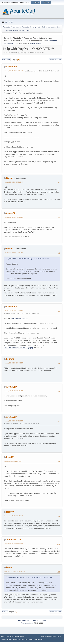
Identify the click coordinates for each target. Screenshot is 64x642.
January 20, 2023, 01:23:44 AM (13, 252)
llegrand (10, 359)
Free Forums (12, 639)
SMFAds (3, 639)
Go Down (6, 59)
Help (42, 636)
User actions (55, 59)
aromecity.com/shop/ (20, 318)
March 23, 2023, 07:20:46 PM (13, 461)
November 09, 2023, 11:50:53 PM (14, 571)
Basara (9, 178)
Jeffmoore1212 (13, 539)
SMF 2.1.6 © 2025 (7, 636)
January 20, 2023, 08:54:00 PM (13, 363)
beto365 (10, 457)
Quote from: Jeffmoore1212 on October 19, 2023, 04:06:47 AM (30, 577)
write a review (35, 43)
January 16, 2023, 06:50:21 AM (13, 182)
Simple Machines (19, 636)
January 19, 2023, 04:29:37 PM (13, 217)
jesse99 (10, 512)
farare (9, 567)
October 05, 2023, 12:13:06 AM (13, 516)
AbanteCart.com (27, 623)
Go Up (4, 612)
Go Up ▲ (60, 636)
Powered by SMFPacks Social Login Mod (30, 639)
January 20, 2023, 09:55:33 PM (13, 391)
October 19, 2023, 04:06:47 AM (13, 543)
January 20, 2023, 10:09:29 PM (13, 421)
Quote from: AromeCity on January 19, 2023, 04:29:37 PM (28, 259)
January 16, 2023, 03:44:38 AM (13, 71)
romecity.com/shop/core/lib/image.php (18, 348)
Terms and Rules (50, 636)
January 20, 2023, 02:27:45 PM (13, 310)
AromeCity (11, 67)
